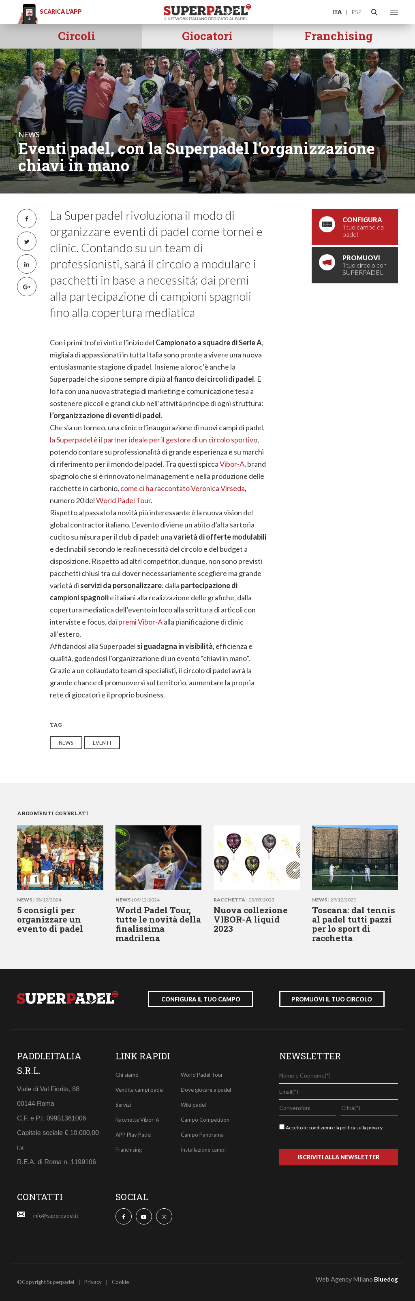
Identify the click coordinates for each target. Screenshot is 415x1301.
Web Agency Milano (344, 1279)
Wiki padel (193, 1104)
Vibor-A (232, 463)
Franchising (129, 1149)
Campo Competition (205, 1119)
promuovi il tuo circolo (331, 999)
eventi (102, 743)
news (28, 134)
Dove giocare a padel (206, 1089)
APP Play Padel (134, 1134)
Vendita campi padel (140, 1089)
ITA (337, 12)
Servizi (123, 1104)
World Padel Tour (123, 500)
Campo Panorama (202, 1134)
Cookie (120, 1282)
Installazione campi (203, 1149)
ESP (356, 12)
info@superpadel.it (55, 1215)
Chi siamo (127, 1074)
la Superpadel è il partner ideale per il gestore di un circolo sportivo (153, 439)
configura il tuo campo (200, 999)
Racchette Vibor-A (137, 1119)
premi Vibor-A (141, 621)
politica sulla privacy (361, 1128)
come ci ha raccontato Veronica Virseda (182, 488)
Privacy (93, 1282)
